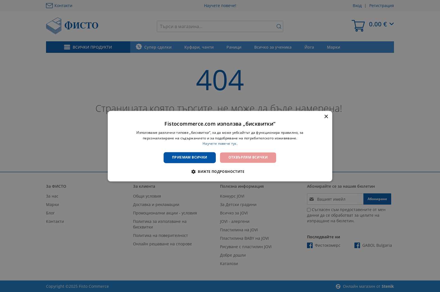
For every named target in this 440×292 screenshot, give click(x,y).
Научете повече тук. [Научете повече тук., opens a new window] (220, 143)
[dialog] (220, 146)
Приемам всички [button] (189, 157)
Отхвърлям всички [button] (248, 157)
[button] (220, 171)
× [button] (326, 117)
